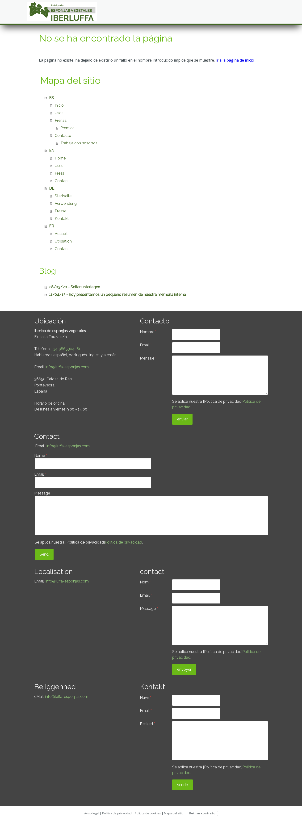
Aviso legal (91, 813)
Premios (67, 128)
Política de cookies (148, 813)
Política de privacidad (123, 542)
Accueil (61, 233)
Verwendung (66, 203)
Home (60, 158)
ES (51, 98)
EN (51, 150)
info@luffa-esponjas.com (67, 367)
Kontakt (62, 218)
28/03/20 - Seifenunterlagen (74, 287)
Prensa (61, 120)
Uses (59, 165)
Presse (60, 211)
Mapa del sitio (174, 813)
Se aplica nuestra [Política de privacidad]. (89, 542)
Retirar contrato (202, 813)
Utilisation (63, 241)
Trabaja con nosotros (78, 143)
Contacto (63, 135)
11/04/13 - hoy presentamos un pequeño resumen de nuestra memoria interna (117, 294)
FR (51, 226)
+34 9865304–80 (66, 349)
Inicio (59, 105)
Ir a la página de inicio (235, 60)
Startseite (63, 196)
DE (51, 188)
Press (59, 173)
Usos (59, 113)
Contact (62, 181)
